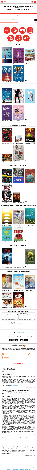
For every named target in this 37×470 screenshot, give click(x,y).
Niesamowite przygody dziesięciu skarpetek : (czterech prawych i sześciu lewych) (14, 319)
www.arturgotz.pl (14, 385)
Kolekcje (16, 22)
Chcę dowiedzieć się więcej (12, 469)
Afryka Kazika (13, 322)
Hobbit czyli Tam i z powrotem (6, 318)
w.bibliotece (30, 348)
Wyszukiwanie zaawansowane (6, 22)
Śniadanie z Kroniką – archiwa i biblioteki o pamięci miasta (15, 390)
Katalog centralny (18, 15)
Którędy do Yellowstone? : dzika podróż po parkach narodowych (20, 323)
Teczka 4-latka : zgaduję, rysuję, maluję (25, 319)
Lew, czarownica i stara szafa (6, 314)
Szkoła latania (21, 318)
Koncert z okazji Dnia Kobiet (8, 368)
